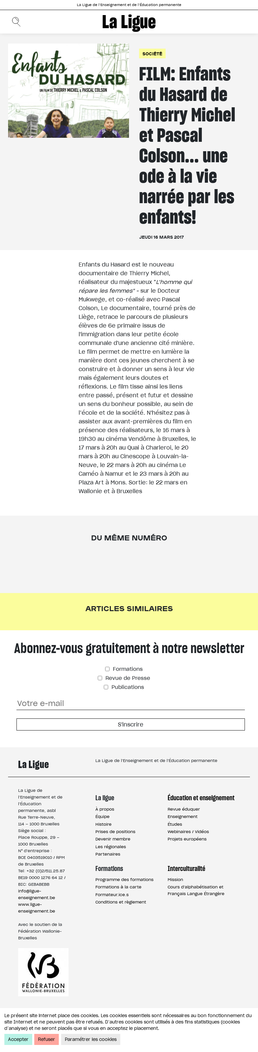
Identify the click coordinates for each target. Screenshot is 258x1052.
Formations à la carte (118, 886)
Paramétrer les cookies (91, 1039)
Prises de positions (115, 831)
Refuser (46, 1039)
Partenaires (107, 854)
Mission (175, 879)
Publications (127, 687)
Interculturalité (186, 868)
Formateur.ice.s (112, 894)
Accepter (18, 1039)
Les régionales (110, 846)
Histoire (103, 824)
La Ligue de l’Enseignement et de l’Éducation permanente (129, 5)
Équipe (102, 816)
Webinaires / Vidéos (188, 831)
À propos (104, 809)
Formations (127, 669)
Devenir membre (112, 838)
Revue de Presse (127, 678)
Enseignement (183, 816)
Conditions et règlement (120, 901)
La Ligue (129, 21)
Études (175, 824)
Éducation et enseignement (201, 798)
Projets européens (187, 838)
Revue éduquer (184, 809)
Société (152, 53)
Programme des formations (124, 879)
